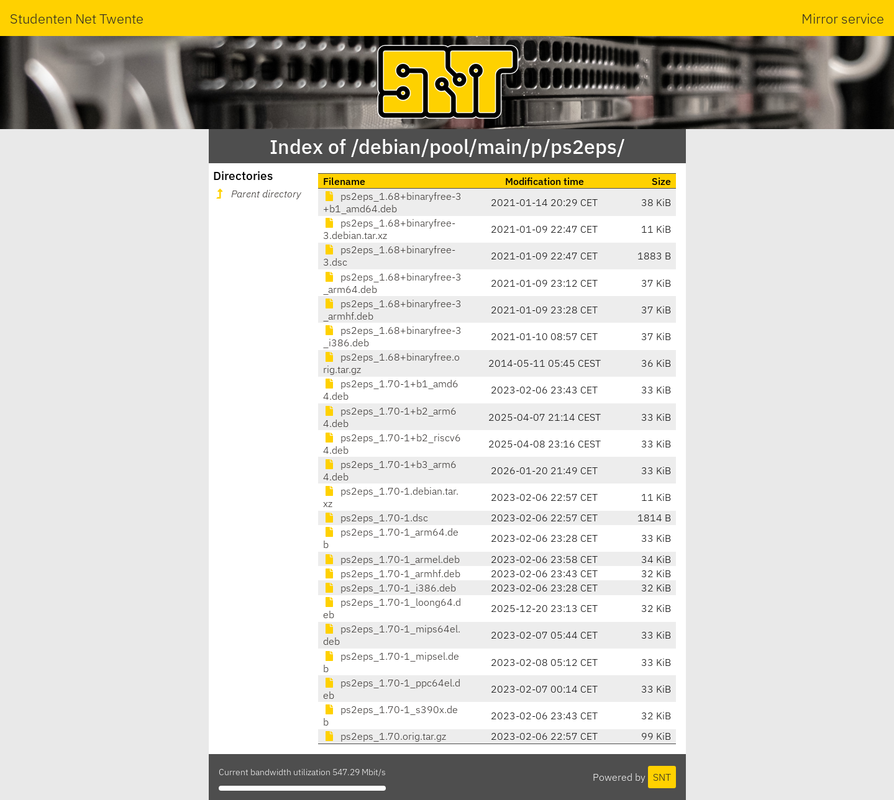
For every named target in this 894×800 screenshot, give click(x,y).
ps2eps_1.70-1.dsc (375, 517)
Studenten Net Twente (77, 18)
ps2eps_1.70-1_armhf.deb (391, 573)
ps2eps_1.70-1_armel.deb (391, 559)
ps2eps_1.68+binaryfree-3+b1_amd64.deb (392, 202)
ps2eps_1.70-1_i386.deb (389, 588)
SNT (662, 777)
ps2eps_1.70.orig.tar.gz (384, 736)
